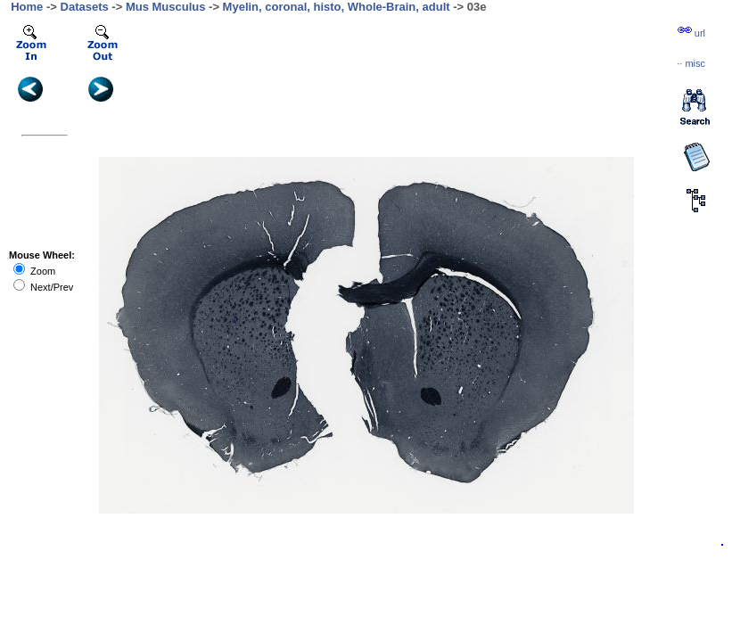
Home (27, 6)
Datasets (85, 6)
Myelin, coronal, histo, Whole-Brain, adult (336, 6)
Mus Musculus (166, 6)
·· (691, 63)
